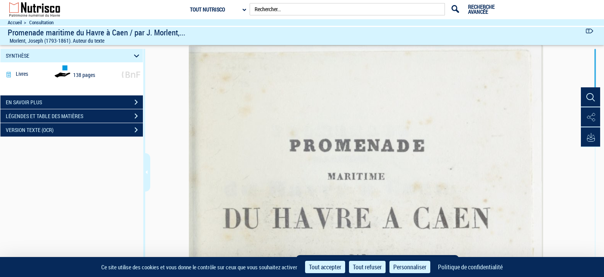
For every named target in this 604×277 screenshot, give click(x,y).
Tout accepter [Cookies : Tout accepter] (325, 267)
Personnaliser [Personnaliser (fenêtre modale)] (409, 267)
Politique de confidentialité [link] (470, 267)
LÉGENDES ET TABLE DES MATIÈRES (74, 116)
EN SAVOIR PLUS (74, 102)
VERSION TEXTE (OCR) (74, 130)
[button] (590, 97)
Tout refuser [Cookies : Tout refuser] (367, 267)
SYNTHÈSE (74, 55)
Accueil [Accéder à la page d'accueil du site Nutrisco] (15, 22)
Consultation (41, 22)
